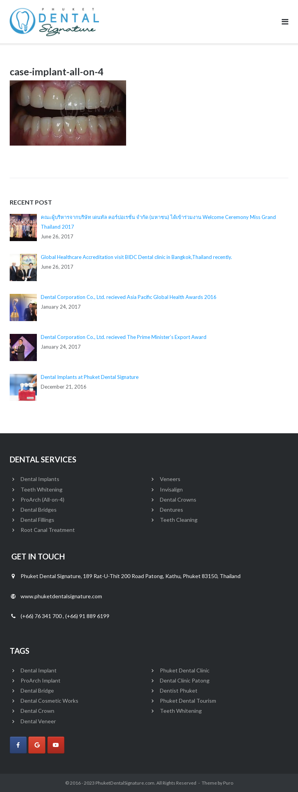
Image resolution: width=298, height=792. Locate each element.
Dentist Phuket (179, 690)
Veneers (170, 479)
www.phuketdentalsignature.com (61, 596)
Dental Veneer (38, 721)
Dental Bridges (39, 509)
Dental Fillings (37, 519)
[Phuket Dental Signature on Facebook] (18, 745)
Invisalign (171, 489)
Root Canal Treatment (48, 529)
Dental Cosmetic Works (49, 700)
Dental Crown (37, 710)
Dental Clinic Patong (185, 680)
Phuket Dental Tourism (188, 700)
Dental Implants (40, 479)
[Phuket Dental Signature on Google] (36, 745)
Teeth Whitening (41, 489)
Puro (228, 783)
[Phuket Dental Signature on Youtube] (55, 745)
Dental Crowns (178, 499)
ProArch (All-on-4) (42, 499)
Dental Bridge (37, 690)
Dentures (171, 509)
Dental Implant (39, 670)
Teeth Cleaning (179, 519)
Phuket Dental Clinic (185, 670)
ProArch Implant (41, 680)
